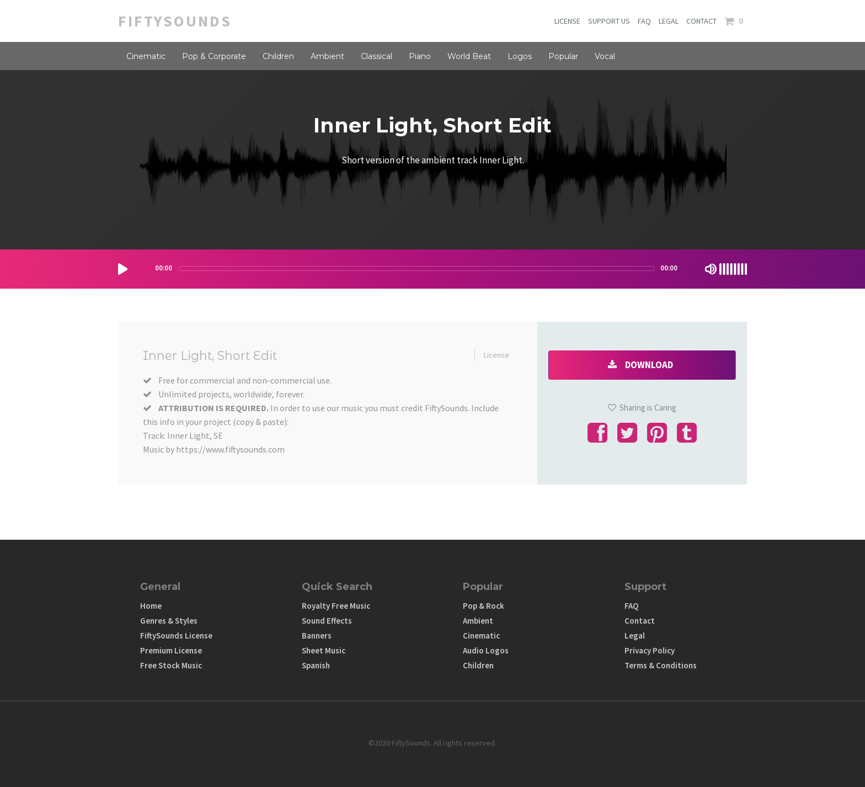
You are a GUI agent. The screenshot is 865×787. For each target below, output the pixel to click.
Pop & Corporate (214, 56)
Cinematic (145, 56)
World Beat (469, 56)
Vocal (605, 56)
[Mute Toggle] (711, 269)
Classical (376, 56)
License (496, 355)
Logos (520, 56)
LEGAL (669, 21)
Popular (563, 56)
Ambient (327, 56)
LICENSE (567, 21)
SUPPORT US (609, 21)
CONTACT (701, 21)
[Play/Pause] (122, 269)
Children (278, 56)
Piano (420, 56)
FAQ (644, 21)
